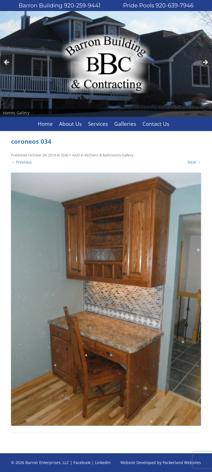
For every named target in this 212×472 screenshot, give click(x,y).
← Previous (21, 162)
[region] (106, 64)
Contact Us (155, 123)
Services (98, 123)
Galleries (125, 123)
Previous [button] (7, 62)
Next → (194, 162)
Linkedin (103, 462)
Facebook (82, 462)
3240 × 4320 (70, 155)
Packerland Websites (182, 462)
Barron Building (59, 5)
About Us (70, 123)
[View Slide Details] (106, 64)
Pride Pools (158, 5)
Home (45, 123)
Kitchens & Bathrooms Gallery (108, 155)
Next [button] (205, 62)
